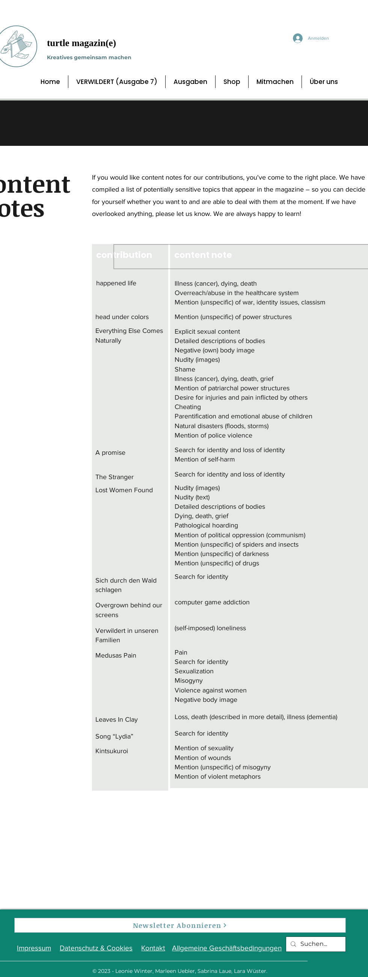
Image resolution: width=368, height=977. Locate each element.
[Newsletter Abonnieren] (180, 925)
